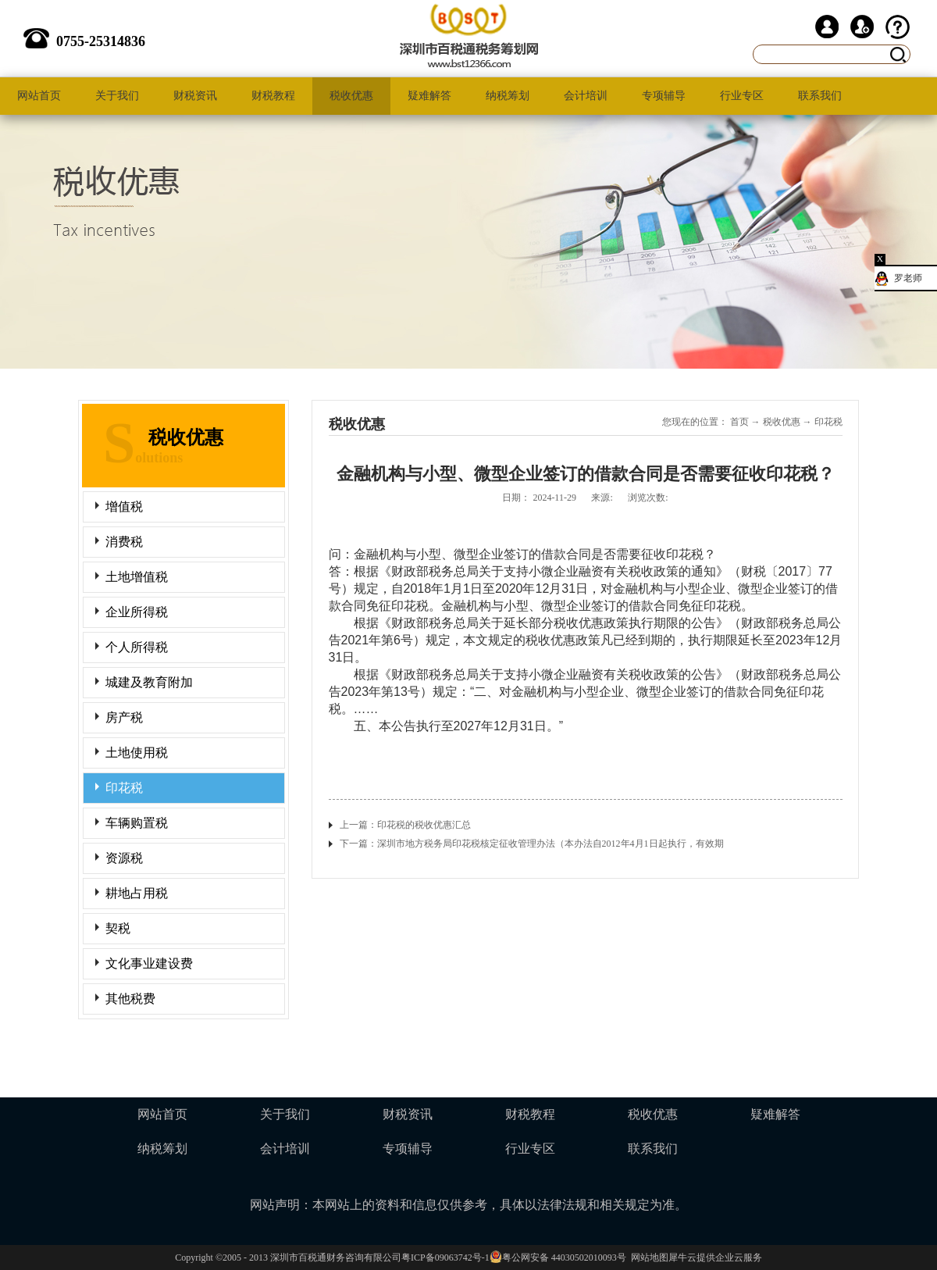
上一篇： (405, 824)
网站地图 (647, 1257)
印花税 (828, 421)
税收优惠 (781, 421)
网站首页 (39, 96)
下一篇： (532, 843)
